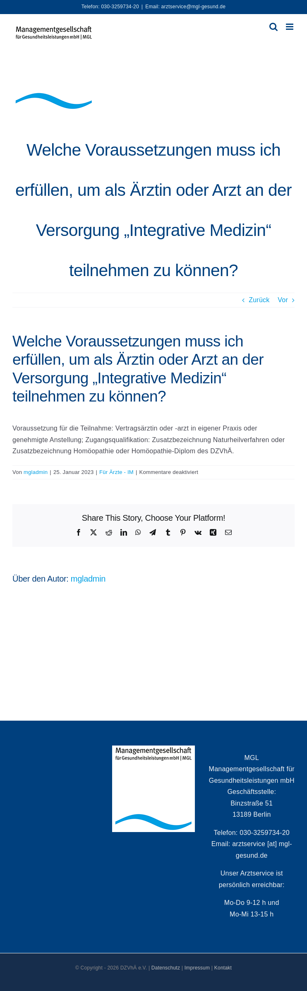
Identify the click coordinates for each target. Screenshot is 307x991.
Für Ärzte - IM (116, 472)
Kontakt (223, 968)
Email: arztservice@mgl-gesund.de (185, 7)
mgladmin (36, 472)
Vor (283, 299)
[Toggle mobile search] (273, 26)
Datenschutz (165, 968)
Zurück (259, 299)
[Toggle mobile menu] (290, 26)
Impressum (197, 968)
